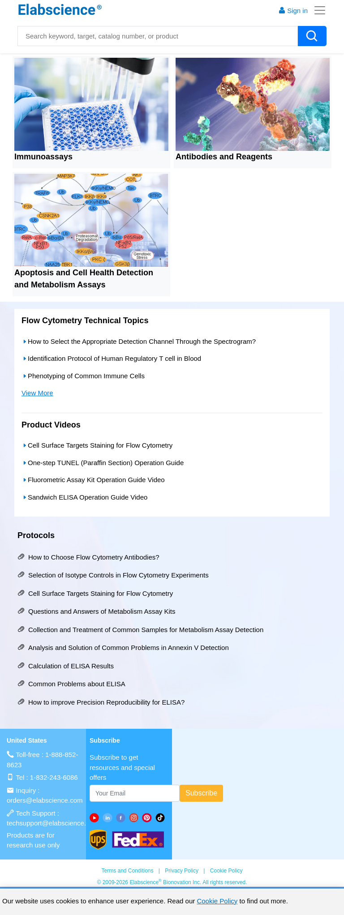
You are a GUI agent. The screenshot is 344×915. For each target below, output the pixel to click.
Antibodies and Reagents (224, 156)
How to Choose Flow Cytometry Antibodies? (88, 557)
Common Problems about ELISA (71, 684)
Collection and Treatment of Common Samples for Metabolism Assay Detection (140, 629)
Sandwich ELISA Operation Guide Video (84, 497)
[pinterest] (148, 817)
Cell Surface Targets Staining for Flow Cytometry (97, 445)
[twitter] (161, 817)
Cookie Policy (226, 871)
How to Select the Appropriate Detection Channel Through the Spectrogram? (139, 341)
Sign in (293, 10)
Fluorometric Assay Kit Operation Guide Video (93, 479)
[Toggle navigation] (317, 10)
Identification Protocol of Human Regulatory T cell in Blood (111, 358)
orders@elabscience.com (44, 800)
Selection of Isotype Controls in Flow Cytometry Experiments (113, 575)
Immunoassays (43, 156)
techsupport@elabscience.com (53, 823)
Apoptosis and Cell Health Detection (83, 272)
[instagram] (135, 817)
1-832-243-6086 (54, 777)
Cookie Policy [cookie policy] (217, 901)
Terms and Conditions (127, 871)
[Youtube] (96, 817)
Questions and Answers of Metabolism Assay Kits (96, 611)
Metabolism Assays (68, 284)
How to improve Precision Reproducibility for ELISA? (101, 702)
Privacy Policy (181, 871)
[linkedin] (109, 817)
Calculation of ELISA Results (65, 666)
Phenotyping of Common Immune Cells (83, 376)
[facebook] (122, 817)
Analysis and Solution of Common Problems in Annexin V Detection (123, 647)
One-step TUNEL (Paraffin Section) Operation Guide (103, 462)
